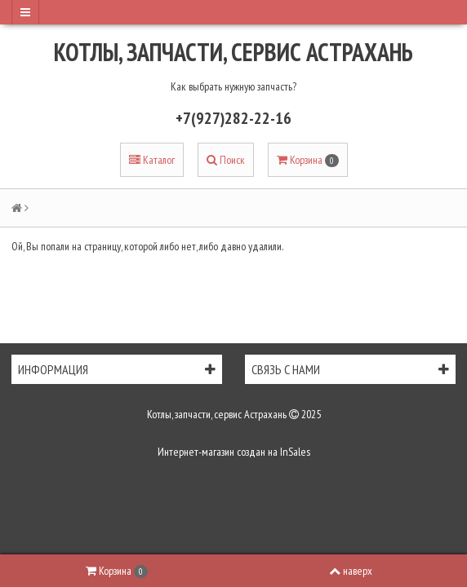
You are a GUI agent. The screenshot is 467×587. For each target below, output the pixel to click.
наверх (350, 570)
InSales (295, 451)
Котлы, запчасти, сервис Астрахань (233, 52)
